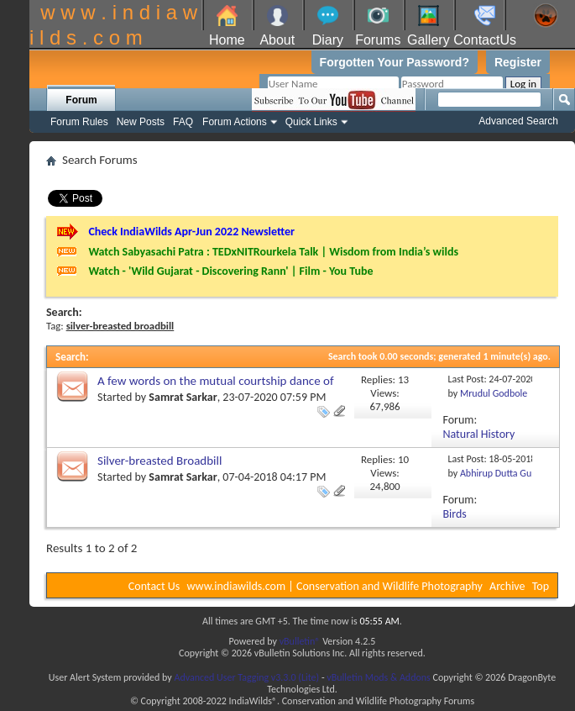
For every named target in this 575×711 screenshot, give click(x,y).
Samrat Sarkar (183, 397)
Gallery (428, 40)
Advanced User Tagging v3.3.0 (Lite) (246, 677)
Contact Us (154, 586)
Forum (81, 100)
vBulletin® (300, 641)
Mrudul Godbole (493, 393)
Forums (377, 40)
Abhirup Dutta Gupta (502, 473)
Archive (507, 586)
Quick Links (311, 122)
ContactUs (484, 40)
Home (227, 40)
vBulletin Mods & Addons (378, 677)
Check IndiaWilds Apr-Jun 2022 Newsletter (191, 231)
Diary (327, 40)
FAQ (183, 122)
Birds (455, 514)
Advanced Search (518, 121)
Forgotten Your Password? (394, 62)
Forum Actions (234, 122)
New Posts (141, 122)
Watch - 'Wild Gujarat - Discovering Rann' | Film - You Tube (230, 271)
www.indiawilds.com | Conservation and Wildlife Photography (335, 586)
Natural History (479, 434)
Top (540, 586)
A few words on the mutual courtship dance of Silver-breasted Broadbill (215, 388)
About (277, 40)
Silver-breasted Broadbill (159, 460)
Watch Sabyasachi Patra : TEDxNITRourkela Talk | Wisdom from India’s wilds (273, 252)
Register (517, 62)
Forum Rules (79, 122)
